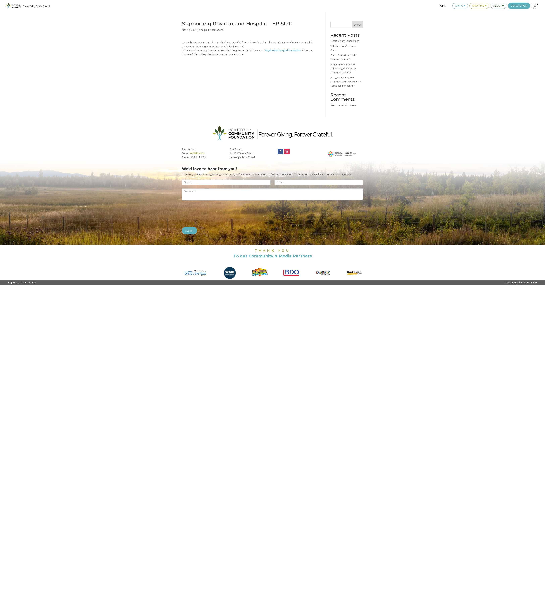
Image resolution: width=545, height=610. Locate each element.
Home (442, 5)
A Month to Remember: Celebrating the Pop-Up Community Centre (343, 68)
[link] (283, 50)
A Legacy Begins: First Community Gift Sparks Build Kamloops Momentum (345, 81)
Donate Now (519, 5)
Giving (460, 5)
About (498, 5)
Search (357, 24)
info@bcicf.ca (197, 153)
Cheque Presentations (211, 29)
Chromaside (529, 282)
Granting (479, 5)
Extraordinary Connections (344, 41)
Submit (189, 230)
